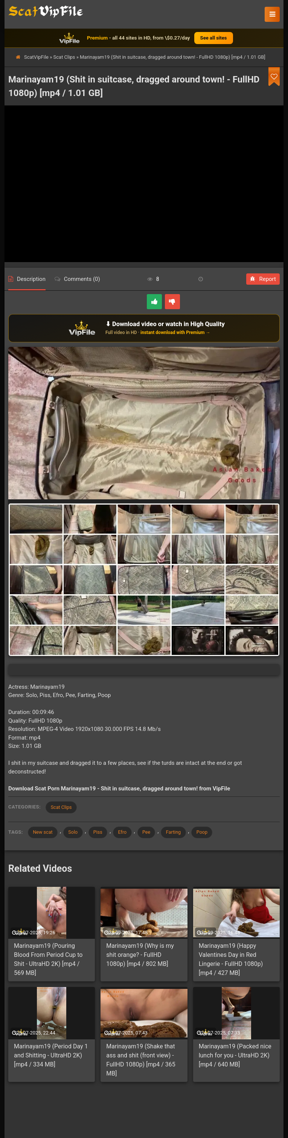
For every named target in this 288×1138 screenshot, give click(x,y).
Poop (212, 833)
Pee (153, 833)
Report (263, 279)
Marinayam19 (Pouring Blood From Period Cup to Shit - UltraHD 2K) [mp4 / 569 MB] (48, 960)
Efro (128, 833)
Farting (182, 833)
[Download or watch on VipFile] (144, 328)
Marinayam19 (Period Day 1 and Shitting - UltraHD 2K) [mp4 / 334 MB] (51, 1056)
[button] (272, 14)
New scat (44, 833)
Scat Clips (64, 57)
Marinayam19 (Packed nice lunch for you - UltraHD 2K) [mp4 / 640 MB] (235, 1056)
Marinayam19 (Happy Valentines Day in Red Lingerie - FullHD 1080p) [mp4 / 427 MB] (231, 960)
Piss (102, 833)
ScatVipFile (36, 57)
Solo (76, 833)
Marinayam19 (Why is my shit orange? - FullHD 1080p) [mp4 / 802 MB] (140, 956)
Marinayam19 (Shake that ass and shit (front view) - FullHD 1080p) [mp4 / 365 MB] (140, 1061)
